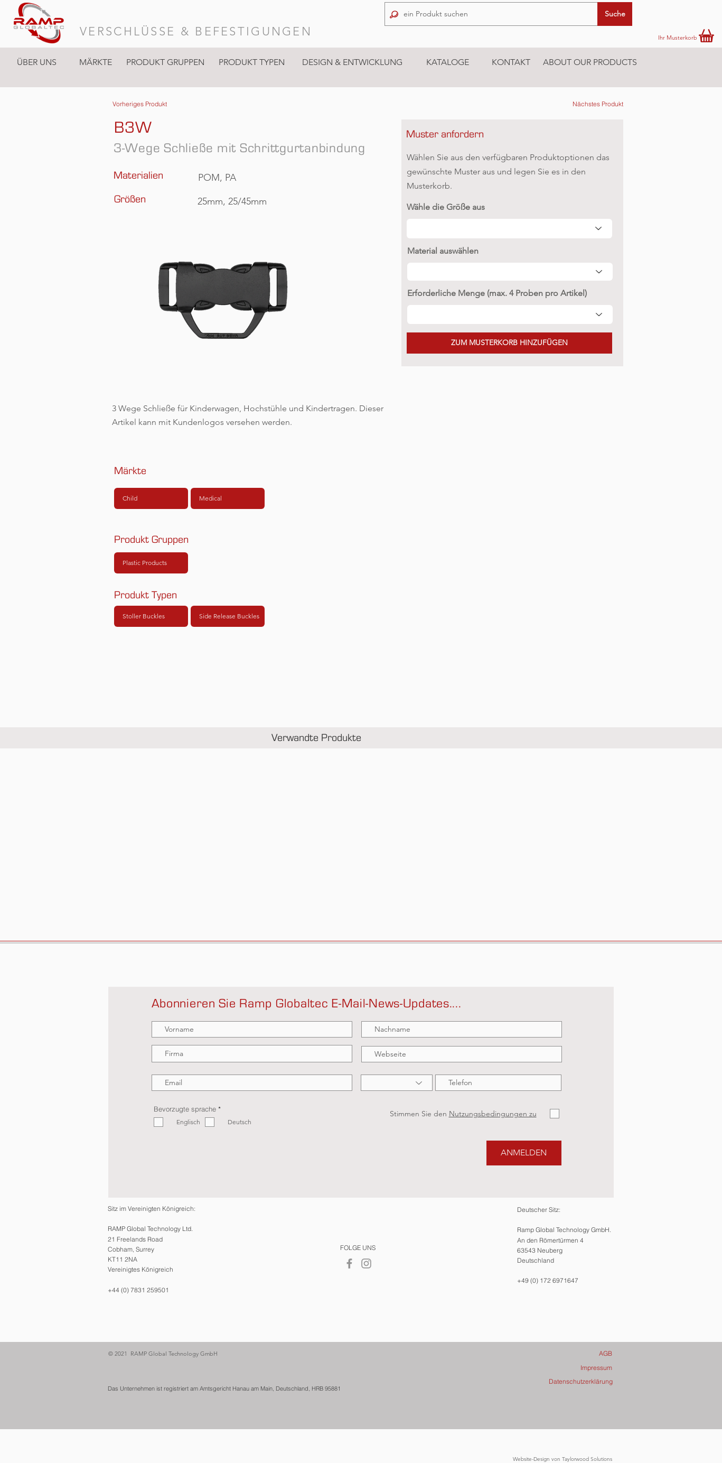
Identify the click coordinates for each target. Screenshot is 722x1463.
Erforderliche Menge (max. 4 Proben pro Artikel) (497, 293)
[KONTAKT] (510, 62)
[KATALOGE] (447, 62)
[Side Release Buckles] (228, 616)
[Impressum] (567, 1368)
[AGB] (567, 1353)
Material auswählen (443, 251)
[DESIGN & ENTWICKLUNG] (352, 62)
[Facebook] (349, 1263)
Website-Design (531, 1459)
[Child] (151, 498)
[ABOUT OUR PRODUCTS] (590, 62)
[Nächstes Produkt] (598, 104)
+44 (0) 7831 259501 (138, 1290)
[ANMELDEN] (523, 1153)
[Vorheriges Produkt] (139, 104)
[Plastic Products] (151, 562)
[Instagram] (366, 1263)
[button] (95, 62)
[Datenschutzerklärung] (567, 1381)
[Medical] (228, 498)
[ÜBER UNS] (37, 62)
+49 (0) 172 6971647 (547, 1280)
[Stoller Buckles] (151, 616)
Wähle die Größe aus (446, 207)
